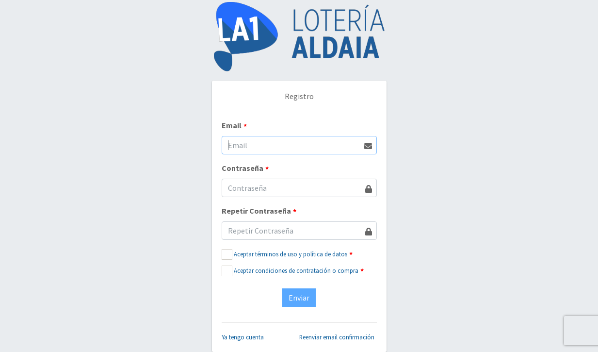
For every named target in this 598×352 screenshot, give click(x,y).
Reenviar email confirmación (336, 337)
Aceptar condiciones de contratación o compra (296, 270)
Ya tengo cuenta (243, 337)
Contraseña (245, 168)
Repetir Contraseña (259, 211)
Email (234, 125)
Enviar (299, 297)
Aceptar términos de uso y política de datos (290, 254)
